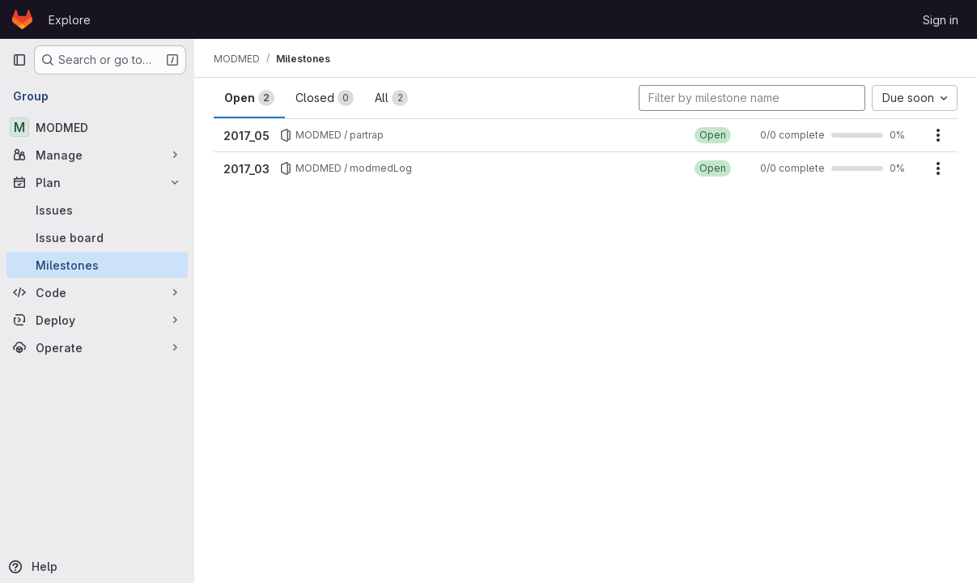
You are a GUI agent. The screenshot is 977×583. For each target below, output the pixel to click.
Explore (70, 20)
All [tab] (391, 98)
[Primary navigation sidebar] (19, 60)
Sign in (940, 20)
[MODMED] (97, 127)
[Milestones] (97, 265)
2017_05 (246, 136)
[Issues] (97, 210)
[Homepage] (22, 19)
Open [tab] (249, 98)
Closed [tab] (324, 98)
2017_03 (246, 169)
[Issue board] (97, 237)
